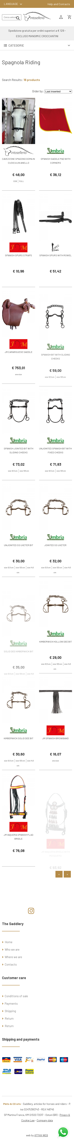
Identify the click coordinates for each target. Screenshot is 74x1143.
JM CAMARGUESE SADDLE (18, 363)
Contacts (11, 964)
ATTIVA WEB (41, 1135)
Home (8, 942)
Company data (45, 1120)
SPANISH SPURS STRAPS (18, 266)
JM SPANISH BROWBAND (55, 749)
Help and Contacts (59, 4)
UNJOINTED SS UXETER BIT (18, 556)
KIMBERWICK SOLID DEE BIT (18, 749)
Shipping (10, 1011)
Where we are (13, 957)
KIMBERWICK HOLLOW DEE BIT (55, 652)
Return (9, 1018)
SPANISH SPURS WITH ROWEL (55, 266)
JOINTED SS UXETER (55, 556)
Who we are (12, 949)
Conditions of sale (16, 996)
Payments (11, 1003)
